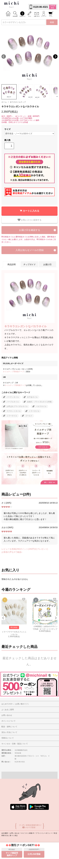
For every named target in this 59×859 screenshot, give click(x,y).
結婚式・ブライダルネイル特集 (39, 402)
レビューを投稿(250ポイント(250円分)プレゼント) (24, 549)
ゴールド (28, 416)
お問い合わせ (14, 833)
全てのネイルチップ (18, 102)
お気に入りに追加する (30, 219)
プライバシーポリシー (44, 833)
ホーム (4, 102)
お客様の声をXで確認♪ (11, 552)
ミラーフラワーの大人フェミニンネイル (14, 633)
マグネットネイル (14, 411)
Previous (3, 56)
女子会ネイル (32, 397)
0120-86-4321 (40, 7)
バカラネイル (41, 406)
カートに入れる (31, 211)
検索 (52, 22)
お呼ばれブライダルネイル (17, 406)
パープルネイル (13, 402)
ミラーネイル (34, 411)
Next (55, 56)
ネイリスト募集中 (27, 833)
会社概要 (4, 833)
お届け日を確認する (29, 230)
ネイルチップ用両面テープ (13, 372)
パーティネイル (13, 397)
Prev (3, 618)
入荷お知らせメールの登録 (30, 250)
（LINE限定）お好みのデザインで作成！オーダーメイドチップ (45, 627)
